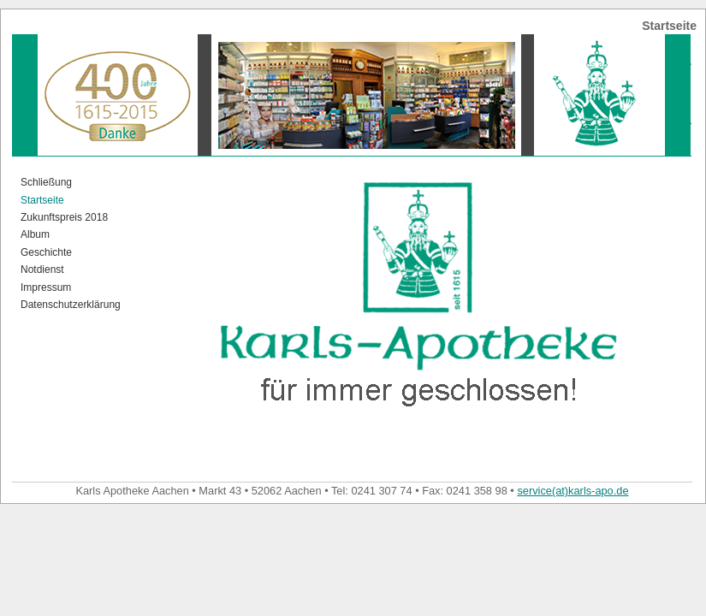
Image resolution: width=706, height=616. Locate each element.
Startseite (42, 200)
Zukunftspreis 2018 (64, 217)
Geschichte (46, 252)
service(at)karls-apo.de (572, 490)
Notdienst (42, 269)
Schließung (46, 182)
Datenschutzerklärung (71, 305)
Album (35, 234)
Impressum (46, 287)
